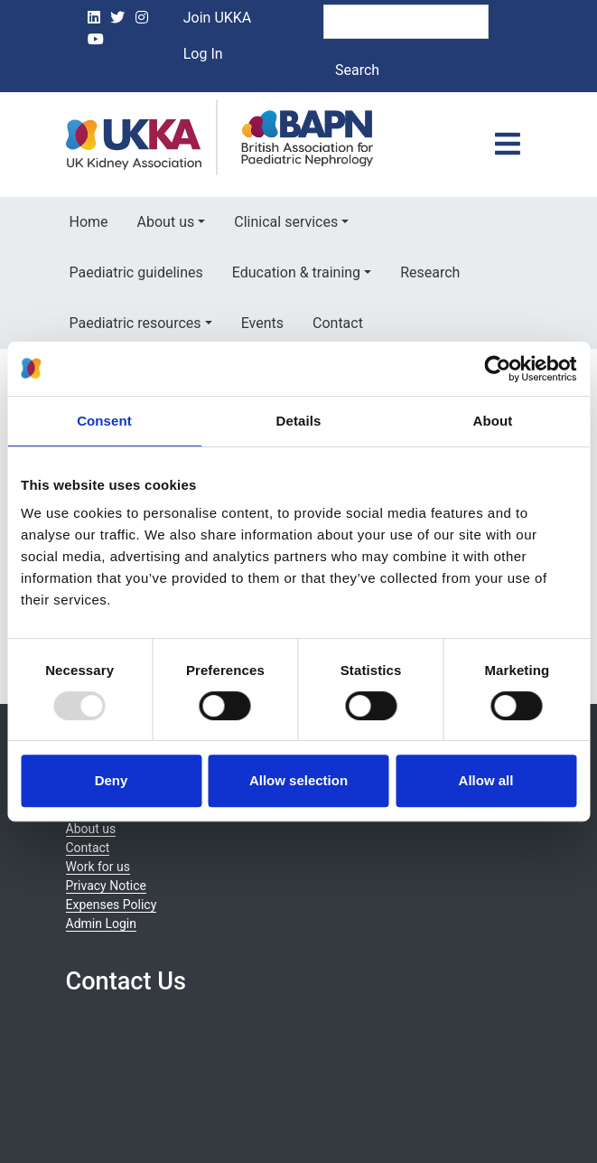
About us (166, 221)
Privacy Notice (106, 885)
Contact (337, 323)
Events (262, 323)
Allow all (486, 780)
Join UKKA (217, 17)
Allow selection (298, 780)
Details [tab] (299, 420)
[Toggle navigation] (507, 145)
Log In (203, 53)
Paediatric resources (135, 323)
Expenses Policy (111, 904)
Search (357, 70)
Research (430, 272)
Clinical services (286, 221)
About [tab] (493, 420)
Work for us (98, 866)
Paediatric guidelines (136, 272)
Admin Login (101, 923)
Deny (111, 780)
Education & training (296, 272)
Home (89, 221)
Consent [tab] (104, 420)
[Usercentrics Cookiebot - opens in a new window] (497, 368)
